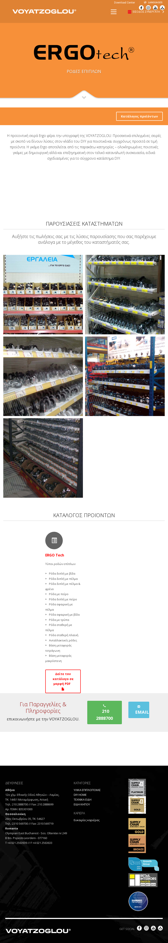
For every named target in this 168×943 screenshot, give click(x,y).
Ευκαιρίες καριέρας (87, 820)
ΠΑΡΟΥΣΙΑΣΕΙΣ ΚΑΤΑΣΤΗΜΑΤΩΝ (84, 223)
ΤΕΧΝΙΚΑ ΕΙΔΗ (82, 799)
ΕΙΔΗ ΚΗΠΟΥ (82, 804)
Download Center (124, 2)
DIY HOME (80, 795)
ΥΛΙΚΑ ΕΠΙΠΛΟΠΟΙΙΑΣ (87, 790)
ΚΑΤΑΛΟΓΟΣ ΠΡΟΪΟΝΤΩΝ (84, 515)
